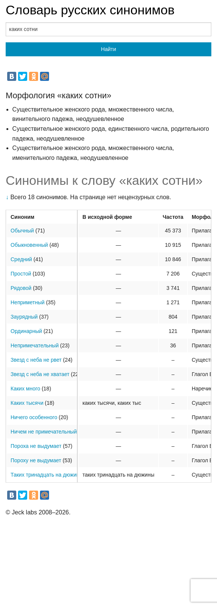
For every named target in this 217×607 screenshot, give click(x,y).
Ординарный (26, 331)
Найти (108, 49)
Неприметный (28, 302)
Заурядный (24, 317)
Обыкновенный (29, 245)
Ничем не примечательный (44, 432)
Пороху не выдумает (36, 460)
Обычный (22, 231)
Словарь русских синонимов (90, 10)
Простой (21, 274)
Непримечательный (34, 345)
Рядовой (21, 288)
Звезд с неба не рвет (36, 360)
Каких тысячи (27, 403)
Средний (21, 259)
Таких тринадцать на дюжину (46, 475)
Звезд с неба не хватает (40, 374)
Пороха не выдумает (36, 446)
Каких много (25, 389)
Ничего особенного (34, 417)
